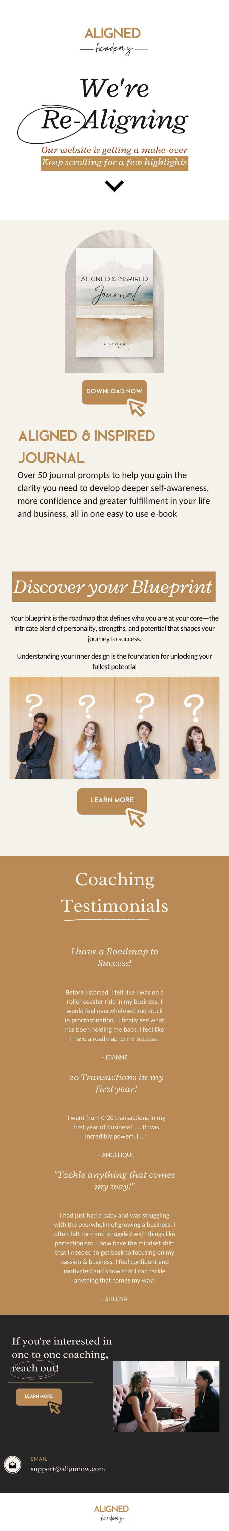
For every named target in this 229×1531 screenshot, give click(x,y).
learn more (112, 800)
